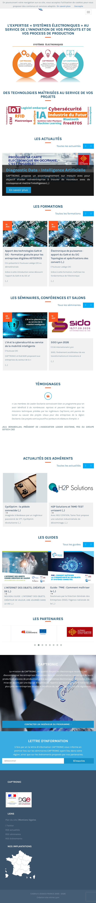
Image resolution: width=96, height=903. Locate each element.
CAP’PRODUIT (55, 67)
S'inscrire (79, 760)
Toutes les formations (68, 213)
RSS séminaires (13, 834)
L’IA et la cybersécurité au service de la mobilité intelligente (24, 344)
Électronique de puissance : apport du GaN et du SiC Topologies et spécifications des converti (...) (69, 256)
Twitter (9, 825)
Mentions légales (27, 820)
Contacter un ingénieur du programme (48, 724)
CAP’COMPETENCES (80, 67)
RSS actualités (12, 830)
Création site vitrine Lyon (48, 897)
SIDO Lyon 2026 (60, 342)
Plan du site (11, 820)
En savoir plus (18, 190)
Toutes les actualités (69, 146)
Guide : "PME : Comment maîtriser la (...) (70, 589)
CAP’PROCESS (30, 67)
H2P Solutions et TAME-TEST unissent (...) (67, 508)
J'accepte (78, 6)
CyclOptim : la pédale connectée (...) (17, 508)
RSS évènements (13, 838)
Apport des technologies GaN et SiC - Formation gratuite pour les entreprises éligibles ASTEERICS (24, 254)
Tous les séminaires (69, 305)
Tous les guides (72, 544)
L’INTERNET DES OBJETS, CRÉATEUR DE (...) (24, 589)
